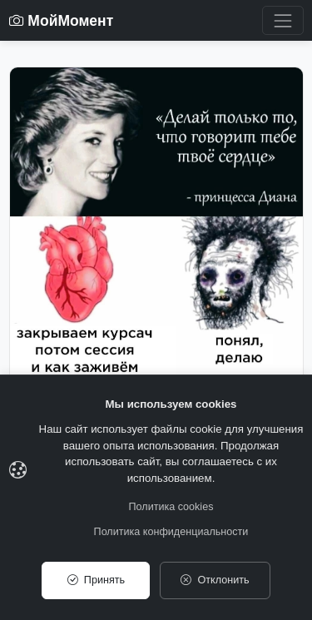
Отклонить (215, 580)
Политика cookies (171, 507)
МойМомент (61, 20)
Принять (96, 580)
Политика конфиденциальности (171, 532)
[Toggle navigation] (282, 20)
